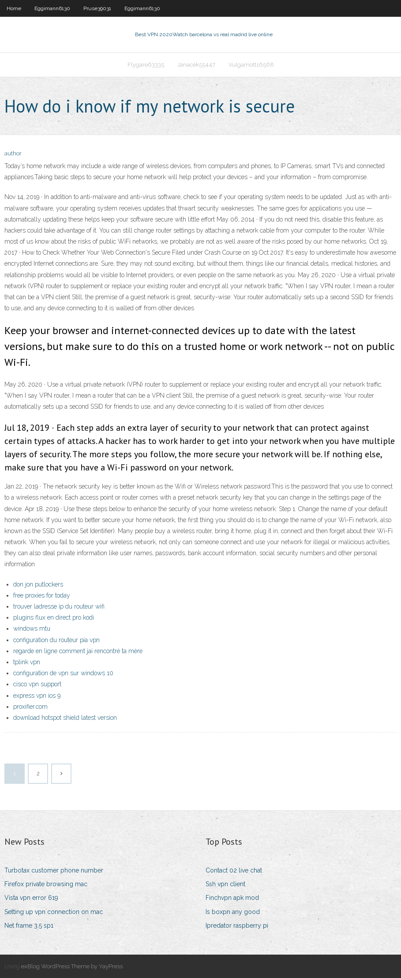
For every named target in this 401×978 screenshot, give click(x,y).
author (13, 153)
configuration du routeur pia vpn (56, 639)
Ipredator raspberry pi (237, 925)
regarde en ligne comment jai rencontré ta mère (77, 651)
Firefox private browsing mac (45, 884)
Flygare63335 (145, 64)
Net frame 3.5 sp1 (28, 925)
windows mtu (31, 628)
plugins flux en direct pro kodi (53, 617)
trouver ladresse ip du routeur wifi (59, 606)
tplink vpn (26, 662)
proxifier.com (30, 706)
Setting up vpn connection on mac (53, 911)
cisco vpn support (37, 684)
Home (14, 8)
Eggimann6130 (52, 8)
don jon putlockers (38, 584)
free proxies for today (41, 595)
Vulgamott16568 (251, 64)
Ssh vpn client (225, 884)
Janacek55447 (196, 64)
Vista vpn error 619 (31, 897)
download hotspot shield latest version (65, 717)
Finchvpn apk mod (232, 897)
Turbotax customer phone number (53, 870)
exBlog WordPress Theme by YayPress (72, 966)
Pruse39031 (97, 8)
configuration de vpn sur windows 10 (63, 673)
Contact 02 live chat (234, 870)
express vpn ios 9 (36, 695)
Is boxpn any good (233, 911)
